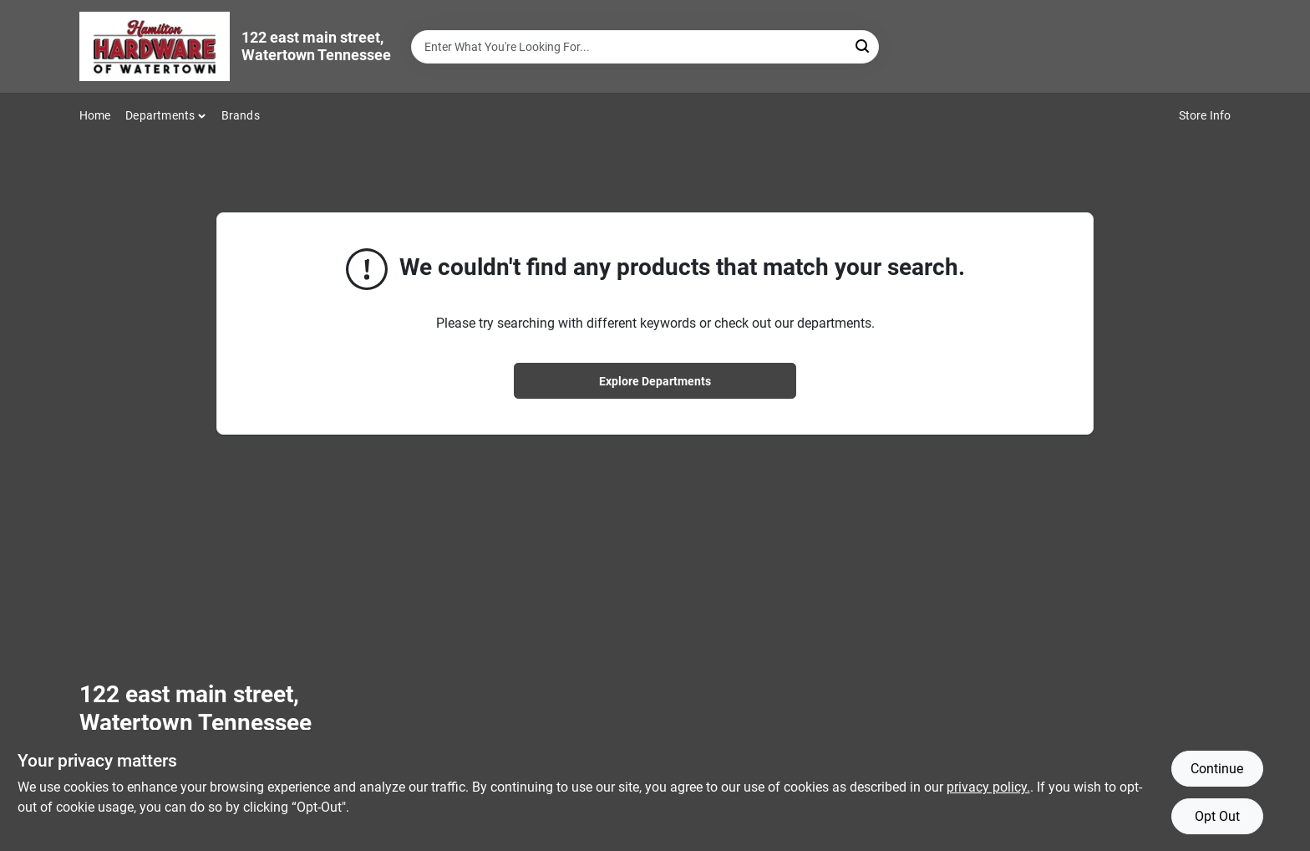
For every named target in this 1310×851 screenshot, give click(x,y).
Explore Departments (655, 381)
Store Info (1205, 115)
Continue (1217, 769)
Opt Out (1217, 816)
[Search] (863, 45)
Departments (160, 115)
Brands (240, 115)
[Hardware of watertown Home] (154, 46)
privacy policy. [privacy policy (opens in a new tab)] (988, 787)
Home (95, 115)
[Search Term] (645, 47)
